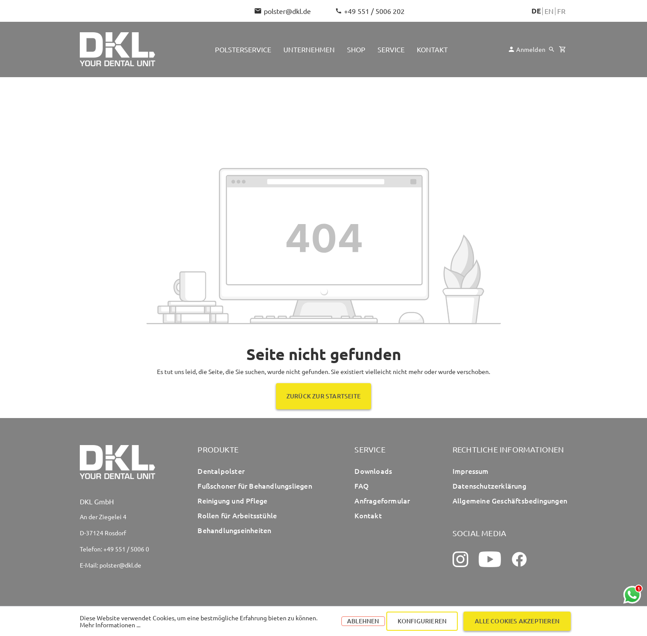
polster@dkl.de (283, 11)
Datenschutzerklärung (489, 485)
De (536, 11)
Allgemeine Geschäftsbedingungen (510, 500)
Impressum (471, 471)
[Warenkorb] (562, 49)
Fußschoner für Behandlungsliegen (255, 485)
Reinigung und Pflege (232, 500)
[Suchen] (551, 49)
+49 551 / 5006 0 (126, 549)
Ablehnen (363, 621)
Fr (561, 11)
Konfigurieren (422, 621)
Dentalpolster (221, 471)
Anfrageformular (382, 500)
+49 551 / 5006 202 (370, 11)
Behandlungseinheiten (234, 530)
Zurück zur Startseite (323, 396)
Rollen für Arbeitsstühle (237, 515)
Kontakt (367, 515)
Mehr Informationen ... (110, 624)
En (549, 11)
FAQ (361, 485)
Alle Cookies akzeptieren (517, 621)
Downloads (373, 471)
